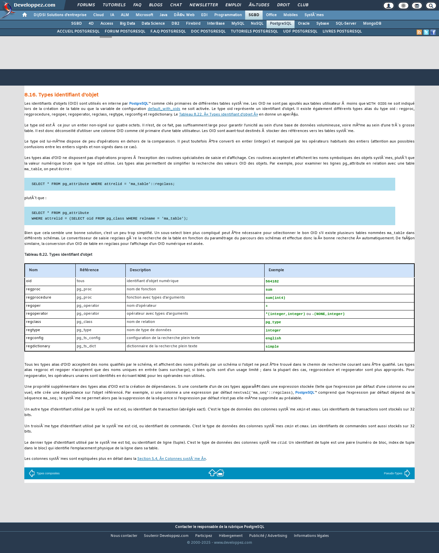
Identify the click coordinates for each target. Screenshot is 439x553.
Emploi (233, 5)
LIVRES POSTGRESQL (342, 31)
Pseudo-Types (397, 479)
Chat (175, 5)
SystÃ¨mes (314, 15)
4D (91, 23)
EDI (204, 15)
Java (163, 15)
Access (106, 23)
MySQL (237, 23)
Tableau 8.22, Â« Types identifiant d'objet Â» (218, 115)
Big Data (127, 23)
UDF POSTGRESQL (300, 31)
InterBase (216, 23)
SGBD (253, 15)
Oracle (304, 23)
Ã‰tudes (259, 5)
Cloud (98, 15)
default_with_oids (164, 109)
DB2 (175, 23)
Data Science (153, 23)
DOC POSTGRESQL (208, 31)
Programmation (228, 15)
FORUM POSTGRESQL (125, 31)
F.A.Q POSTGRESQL (168, 31)
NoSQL (257, 23)
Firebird (193, 23)
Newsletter (203, 5)
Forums (86, 5)
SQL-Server (346, 23)
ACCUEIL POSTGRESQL (78, 31)
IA (112, 15)
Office (271, 15)
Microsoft (144, 15)
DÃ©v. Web (184, 15)
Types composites (44, 479)
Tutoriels (114, 5)
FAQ (137, 5)
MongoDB (372, 23)
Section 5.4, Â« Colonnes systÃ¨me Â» (171, 464)
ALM (125, 15)
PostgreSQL (280, 23)
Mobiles (290, 15)
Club (303, 5)
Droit (283, 5)
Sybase (322, 23)
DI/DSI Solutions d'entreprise (60, 15)
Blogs (155, 5)
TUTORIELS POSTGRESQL (254, 31)
